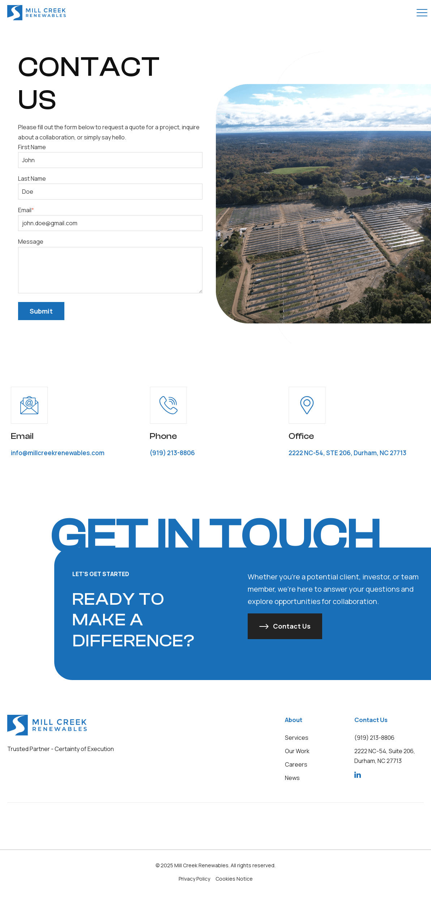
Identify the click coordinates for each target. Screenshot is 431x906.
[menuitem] (296, 738)
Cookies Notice (234, 878)
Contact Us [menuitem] (371, 720)
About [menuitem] (293, 720)
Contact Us (292, 626)
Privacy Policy (194, 878)
